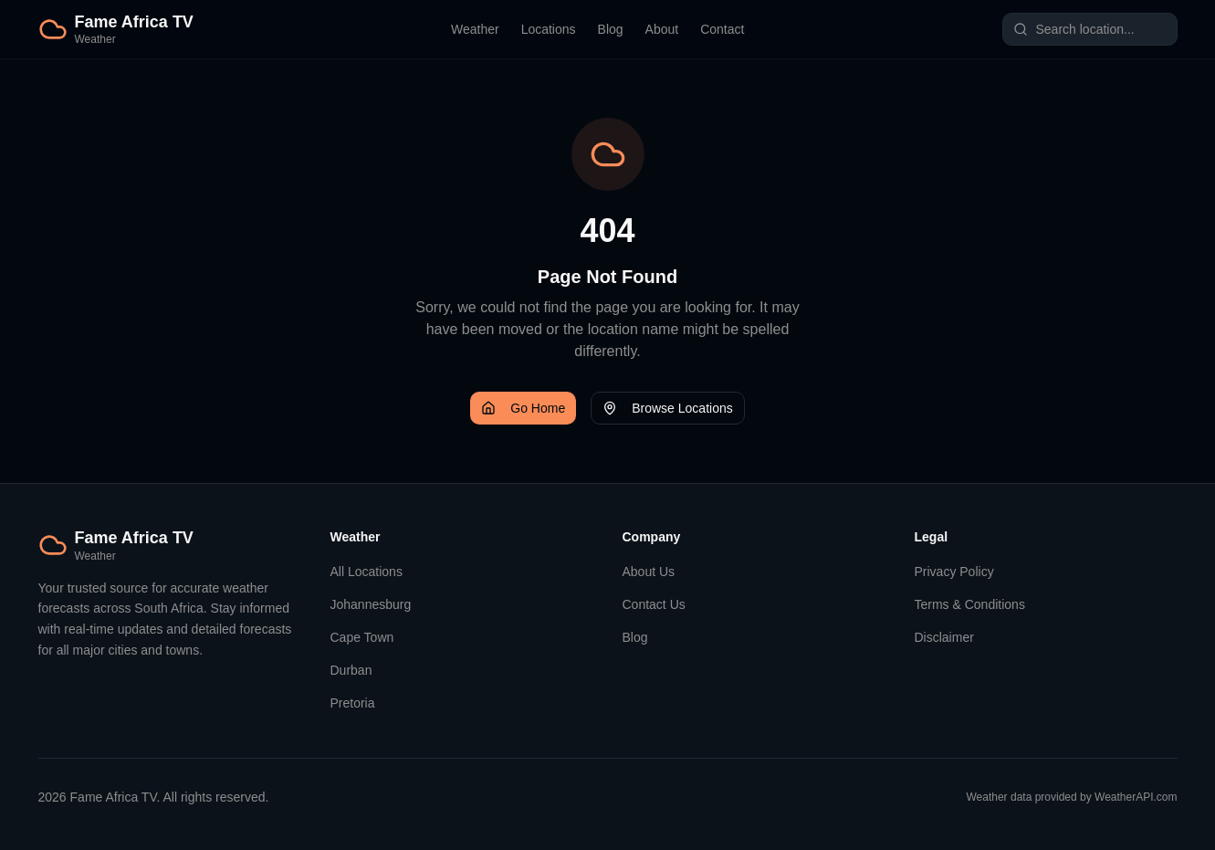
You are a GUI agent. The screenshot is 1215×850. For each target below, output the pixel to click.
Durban (351, 670)
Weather (475, 29)
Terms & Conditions (970, 604)
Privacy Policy (954, 571)
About (662, 29)
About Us (649, 571)
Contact (722, 29)
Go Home (523, 408)
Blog (610, 29)
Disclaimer (944, 637)
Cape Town (362, 637)
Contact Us (654, 604)
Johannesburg (371, 604)
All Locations (366, 571)
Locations (548, 29)
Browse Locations (667, 408)
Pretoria (352, 703)
